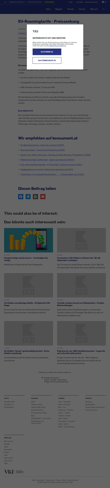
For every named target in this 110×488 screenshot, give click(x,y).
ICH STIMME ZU (47, 52)
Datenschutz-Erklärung (57, 46)
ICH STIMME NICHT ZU (47, 60)
